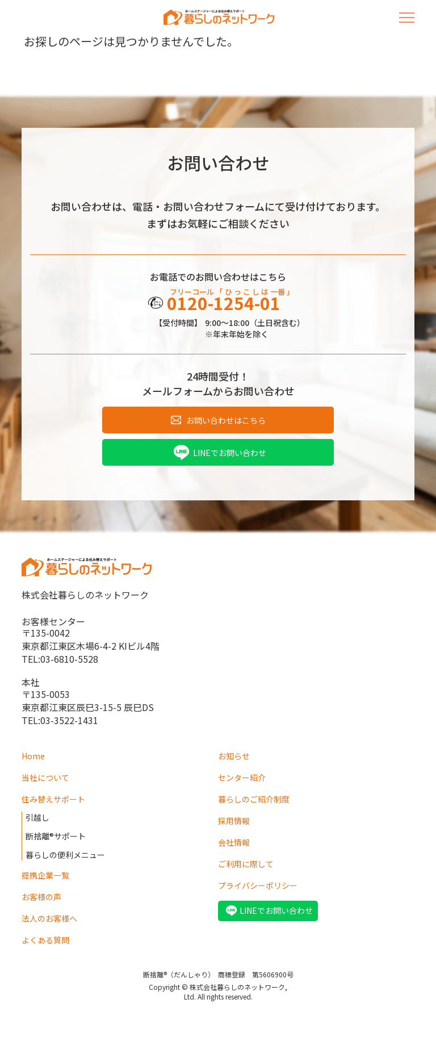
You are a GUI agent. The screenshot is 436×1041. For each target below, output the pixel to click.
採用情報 (234, 820)
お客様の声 (41, 896)
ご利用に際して (246, 863)
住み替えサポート (53, 799)
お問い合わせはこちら (226, 420)
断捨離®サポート (56, 836)
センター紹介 (242, 777)
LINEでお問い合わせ (229, 452)
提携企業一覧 (45, 875)
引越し (37, 817)
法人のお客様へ (49, 918)
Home (33, 756)
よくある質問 (45, 940)
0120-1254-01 (223, 302)
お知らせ (234, 756)
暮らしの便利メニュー (65, 854)
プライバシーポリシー (257, 885)
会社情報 (234, 842)
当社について (45, 777)
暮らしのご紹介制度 (254, 799)
